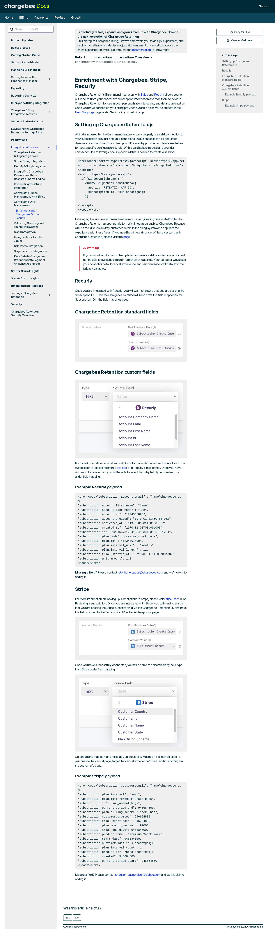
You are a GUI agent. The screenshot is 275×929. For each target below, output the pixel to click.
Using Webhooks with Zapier (28, 239)
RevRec (59, 18)
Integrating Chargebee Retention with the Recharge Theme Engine (29, 175)
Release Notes (20, 47)
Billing (23, 18)
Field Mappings (84, 112)
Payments (41, 18)
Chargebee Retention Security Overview (25, 313)
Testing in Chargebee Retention (24, 295)
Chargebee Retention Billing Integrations (28, 154)
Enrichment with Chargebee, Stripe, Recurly (27, 214)
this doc (123, 468)
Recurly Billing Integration (30, 166)
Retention (82, 57)
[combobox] (31, 29)
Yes (68, 917)
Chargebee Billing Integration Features (24, 112)
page (126, 237)
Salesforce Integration (28, 246)
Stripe (144, 94)
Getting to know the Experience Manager (24, 79)
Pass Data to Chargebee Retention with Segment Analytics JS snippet (29, 260)
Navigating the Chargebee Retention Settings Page (27, 130)
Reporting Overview (23, 95)
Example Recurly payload (240, 94)
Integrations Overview (25, 147)
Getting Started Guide (25, 62)
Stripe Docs (173, 599)
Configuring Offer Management (25, 203)
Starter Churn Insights (25, 278)
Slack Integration (25, 232)
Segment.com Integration (30, 251)
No (77, 917)
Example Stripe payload (239, 105)
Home (8, 18)
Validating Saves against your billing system (29, 225)
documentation (141, 50)
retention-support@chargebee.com (140, 572)
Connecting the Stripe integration (28, 185)
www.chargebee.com (74, 926)
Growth (76, 18)
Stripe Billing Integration (29, 161)
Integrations (102, 57)
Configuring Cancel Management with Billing (29, 194)
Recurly (159, 94)
